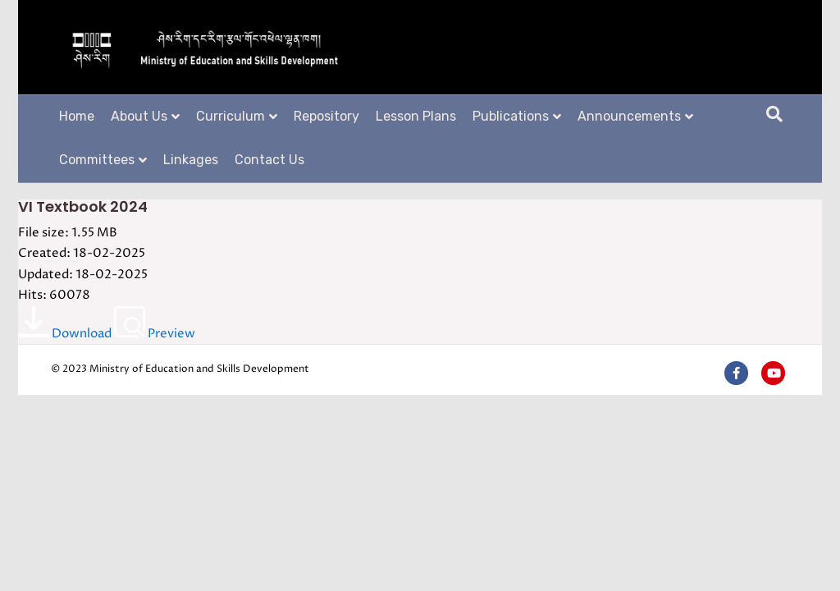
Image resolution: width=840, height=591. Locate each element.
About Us (139, 116)
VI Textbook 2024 (83, 206)
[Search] (774, 114)
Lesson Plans (416, 116)
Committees (97, 159)
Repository (326, 116)
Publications (510, 116)
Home (76, 116)
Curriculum (230, 116)
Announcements (629, 116)
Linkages (190, 159)
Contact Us (269, 159)
